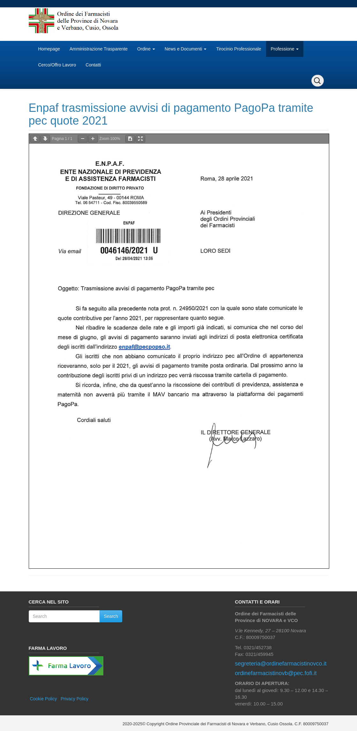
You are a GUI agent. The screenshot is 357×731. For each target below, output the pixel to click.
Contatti (93, 64)
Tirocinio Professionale (238, 48)
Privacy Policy (74, 698)
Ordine (146, 48)
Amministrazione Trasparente (99, 48)
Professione (285, 48)
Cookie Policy (43, 698)
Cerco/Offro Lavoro (57, 64)
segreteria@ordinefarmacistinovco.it (280, 663)
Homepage (49, 48)
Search (111, 616)
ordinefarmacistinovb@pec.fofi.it (275, 673)
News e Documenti (185, 48)
